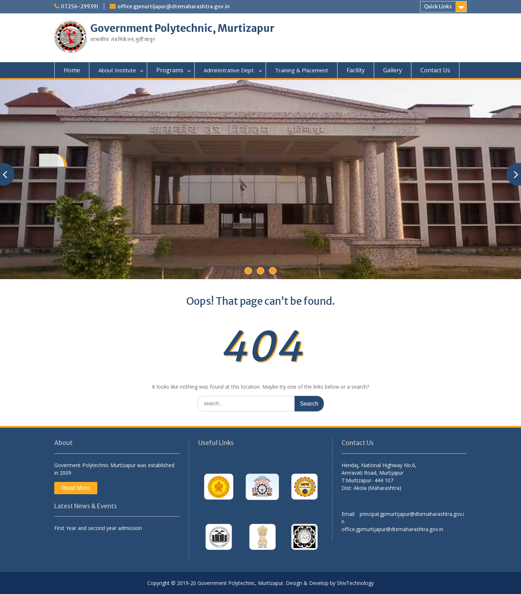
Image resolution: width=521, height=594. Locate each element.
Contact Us (435, 70)
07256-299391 (79, 6)
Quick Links (438, 6)
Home (72, 70)
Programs (169, 70)
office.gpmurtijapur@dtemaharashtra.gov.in (174, 6)
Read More (76, 488)
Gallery (392, 70)
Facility (356, 70)
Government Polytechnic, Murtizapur (182, 28)
